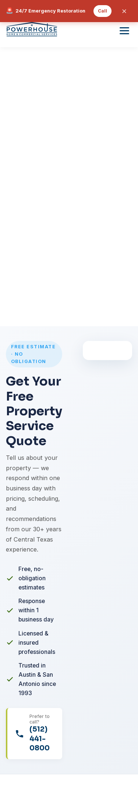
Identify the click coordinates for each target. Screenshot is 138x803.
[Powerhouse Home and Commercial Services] (32, 30)
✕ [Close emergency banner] (124, 11)
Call (102, 11)
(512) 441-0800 (39, 738)
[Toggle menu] (124, 30)
